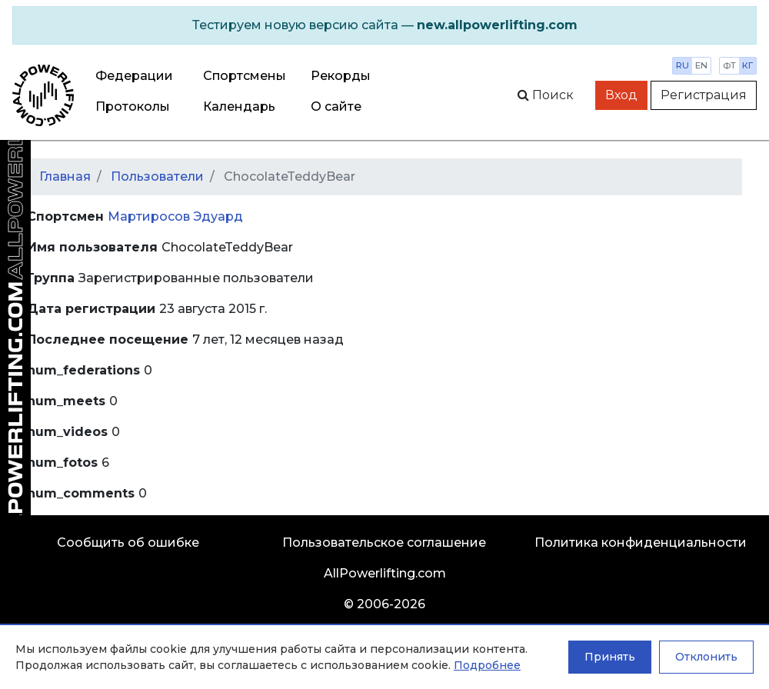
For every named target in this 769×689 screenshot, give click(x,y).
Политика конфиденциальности (640, 542)
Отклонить (706, 657)
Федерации (134, 75)
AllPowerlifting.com (385, 573)
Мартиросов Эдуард (175, 216)
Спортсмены (244, 75)
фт (729, 65)
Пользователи (157, 176)
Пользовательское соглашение (384, 542)
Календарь (239, 106)
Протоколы (132, 106)
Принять (609, 657)
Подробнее (487, 665)
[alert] (384, 25)
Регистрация (704, 95)
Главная (65, 176)
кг (747, 65)
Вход (621, 95)
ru (682, 65)
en (701, 65)
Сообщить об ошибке (128, 542)
